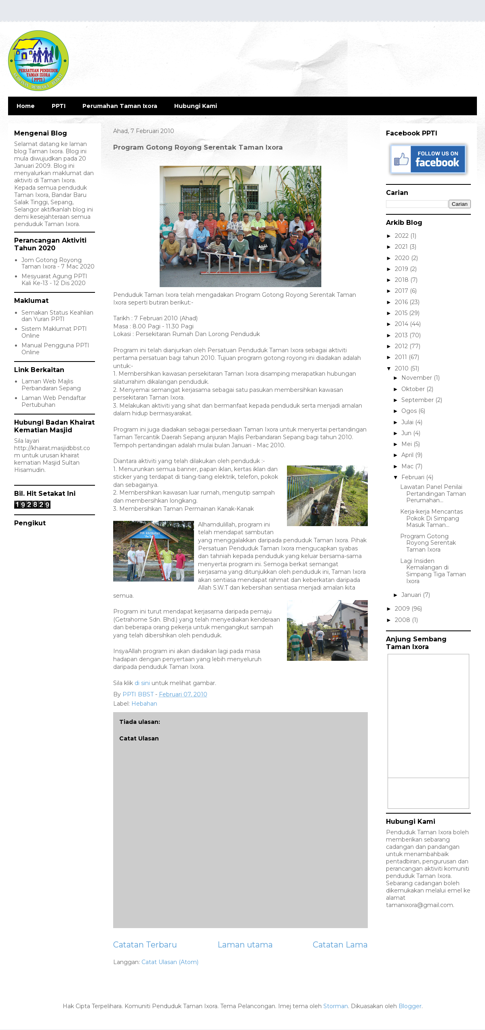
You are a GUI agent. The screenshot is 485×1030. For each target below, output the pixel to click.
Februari (413, 477)
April (408, 455)
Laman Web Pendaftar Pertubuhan (53, 401)
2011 (402, 357)
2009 (403, 608)
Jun (407, 433)
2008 (403, 620)
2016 (402, 302)
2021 (402, 246)
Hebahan (144, 703)
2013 (402, 335)
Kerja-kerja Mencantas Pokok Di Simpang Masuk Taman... (431, 518)
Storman (335, 1006)
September (418, 400)
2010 (402, 368)
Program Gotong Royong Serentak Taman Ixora (428, 543)
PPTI (58, 106)
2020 (403, 258)
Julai (408, 422)
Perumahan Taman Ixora (119, 106)
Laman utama (245, 945)
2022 (402, 235)
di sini (143, 683)
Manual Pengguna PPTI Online (55, 349)
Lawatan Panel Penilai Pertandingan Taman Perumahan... (433, 493)
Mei (407, 444)
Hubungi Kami (195, 106)
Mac (408, 466)
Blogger (410, 1006)
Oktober (413, 389)
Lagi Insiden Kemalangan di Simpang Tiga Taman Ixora (433, 571)
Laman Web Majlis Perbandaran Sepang (51, 385)
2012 (402, 346)
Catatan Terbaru (145, 945)
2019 (402, 269)
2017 (402, 290)
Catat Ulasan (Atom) (169, 962)
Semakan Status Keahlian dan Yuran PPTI (57, 316)
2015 (402, 313)
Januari (412, 595)
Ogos (409, 411)
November (417, 377)
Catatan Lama (340, 945)
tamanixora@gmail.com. (420, 905)
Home (26, 106)
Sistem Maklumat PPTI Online (54, 332)
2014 (402, 324)
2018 (402, 279)
